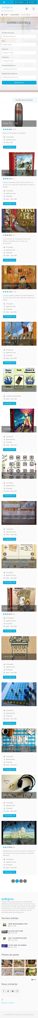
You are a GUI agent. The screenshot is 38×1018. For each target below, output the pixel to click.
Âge (3, 41)
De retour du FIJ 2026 (15, 931)
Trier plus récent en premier (24, 100)
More (33, 979)
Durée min (5, 49)
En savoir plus (9, 147)
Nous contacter (8, 1003)
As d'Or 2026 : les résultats (17, 945)
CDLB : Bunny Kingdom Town (17, 924)
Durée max (5, 57)
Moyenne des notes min (9, 73)
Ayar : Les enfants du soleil (17, 938)
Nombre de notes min (9, 65)
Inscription (19, 2)
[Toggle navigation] (33, 9)
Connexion (31, 2)
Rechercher (19, 82)
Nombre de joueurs (8, 33)
